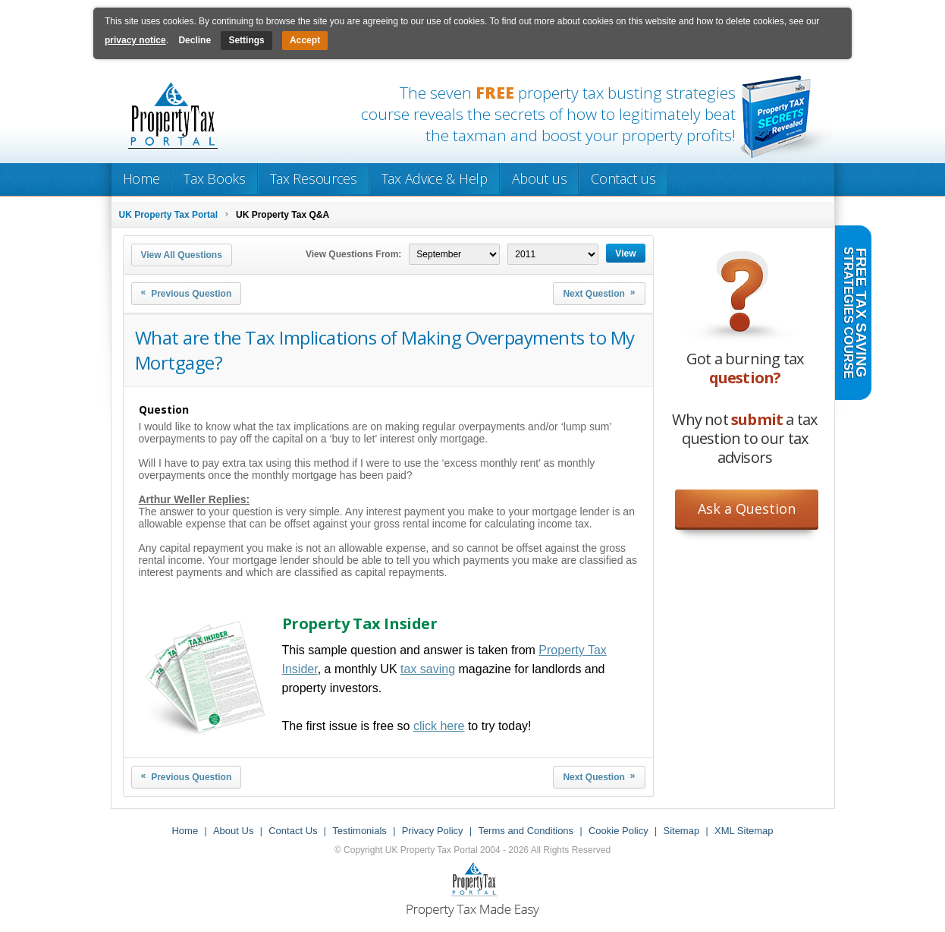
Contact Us (292, 830)
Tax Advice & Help (434, 178)
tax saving (427, 669)
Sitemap (681, 830)
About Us (233, 830)
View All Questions (181, 255)
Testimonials (359, 830)
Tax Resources (313, 178)
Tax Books (214, 178)
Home (141, 178)
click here (439, 725)
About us (539, 178)
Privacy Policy (432, 830)
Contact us (623, 178)
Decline (194, 40)
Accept (305, 40)
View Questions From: (353, 254)
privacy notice (135, 40)
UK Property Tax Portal (168, 214)
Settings (246, 40)
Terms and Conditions (525, 830)
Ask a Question (747, 508)
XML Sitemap (744, 830)
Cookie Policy (618, 830)
